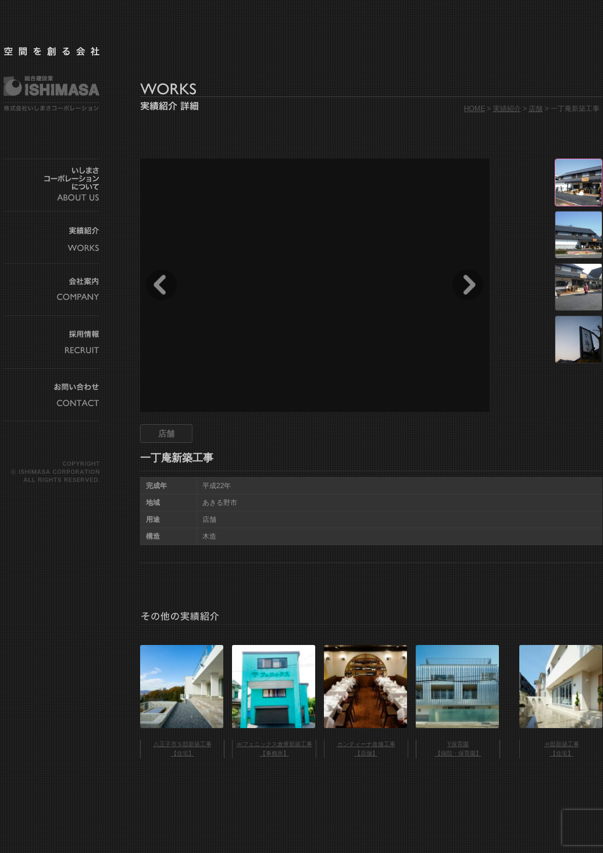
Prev (161, 284)
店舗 (536, 109)
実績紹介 (507, 109)
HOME (474, 109)
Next (467, 284)
